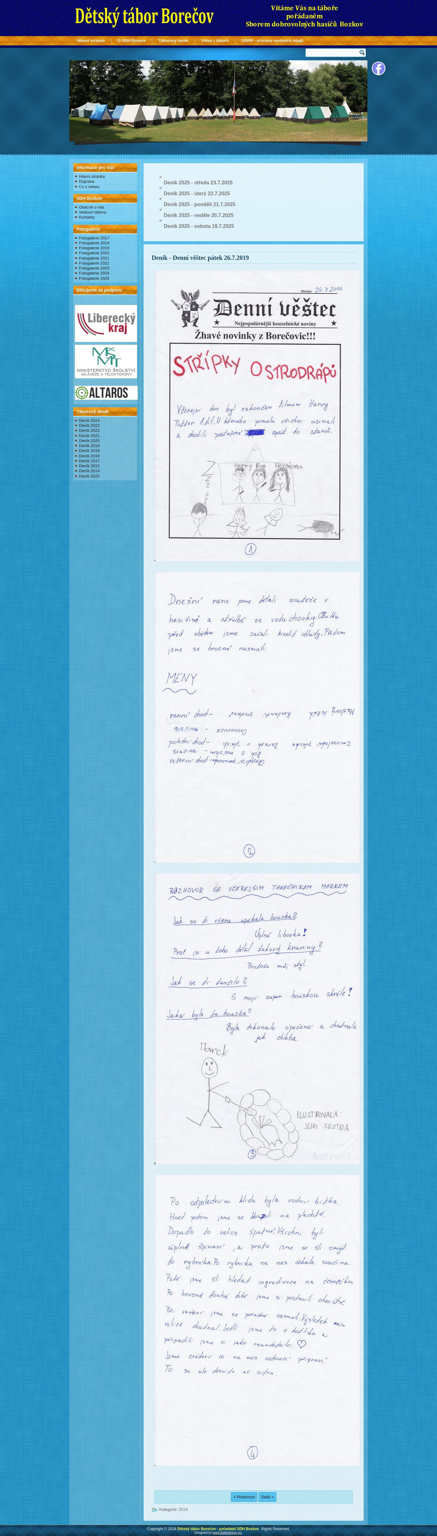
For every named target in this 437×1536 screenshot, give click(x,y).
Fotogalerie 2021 (94, 258)
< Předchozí (244, 1497)
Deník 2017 (89, 461)
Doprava (86, 181)
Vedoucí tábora (92, 212)
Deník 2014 (89, 470)
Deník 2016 (89, 456)
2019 (183, 1509)
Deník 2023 (89, 425)
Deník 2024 (89, 420)
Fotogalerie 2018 (94, 243)
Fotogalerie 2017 (94, 238)
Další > (267, 1497)
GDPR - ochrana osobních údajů (272, 40)
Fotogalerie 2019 (94, 248)
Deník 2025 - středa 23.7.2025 (198, 182)
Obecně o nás (91, 207)
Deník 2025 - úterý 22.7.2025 (197, 193)
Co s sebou (89, 186)
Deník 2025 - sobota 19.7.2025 (199, 226)
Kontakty (87, 217)
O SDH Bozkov (131, 40)
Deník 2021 (89, 435)
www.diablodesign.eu (227, 1532)
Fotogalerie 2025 (94, 278)
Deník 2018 (89, 450)
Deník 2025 (89, 476)
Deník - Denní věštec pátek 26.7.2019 (200, 257)
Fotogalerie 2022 (94, 263)
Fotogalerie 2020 (94, 253)
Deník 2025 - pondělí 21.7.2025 (199, 204)
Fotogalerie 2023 (94, 268)
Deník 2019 (89, 445)
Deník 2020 (89, 440)
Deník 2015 (89, 466)
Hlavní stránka (91, 40)
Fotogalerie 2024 (94, 273)
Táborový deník (173, 40)
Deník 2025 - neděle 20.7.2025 (198, 215)
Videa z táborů (215, 40)
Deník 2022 (89, 430)
